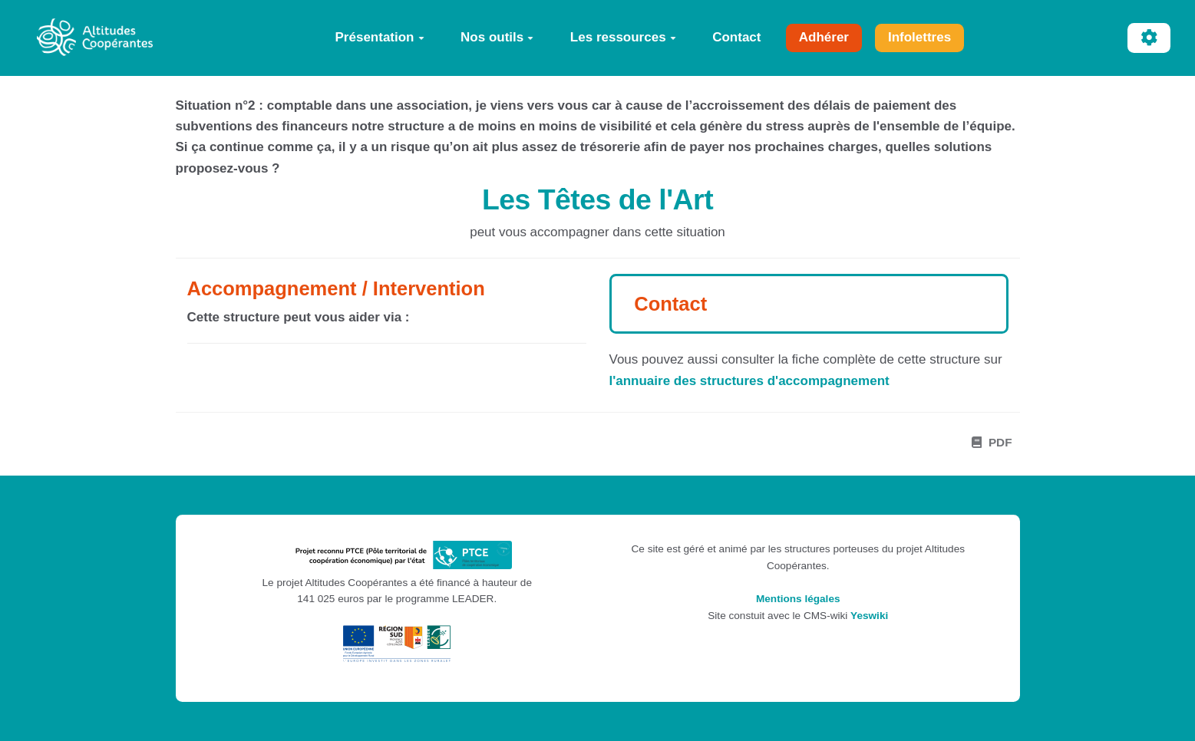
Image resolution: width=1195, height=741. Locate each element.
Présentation (379, 37)
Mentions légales (798, 598)
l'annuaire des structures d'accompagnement (749, 381)
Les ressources (623, 37)
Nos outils (497, 37)
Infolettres (919, 37)
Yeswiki (869, 615)
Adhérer (824, 37)
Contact (736, 37)
